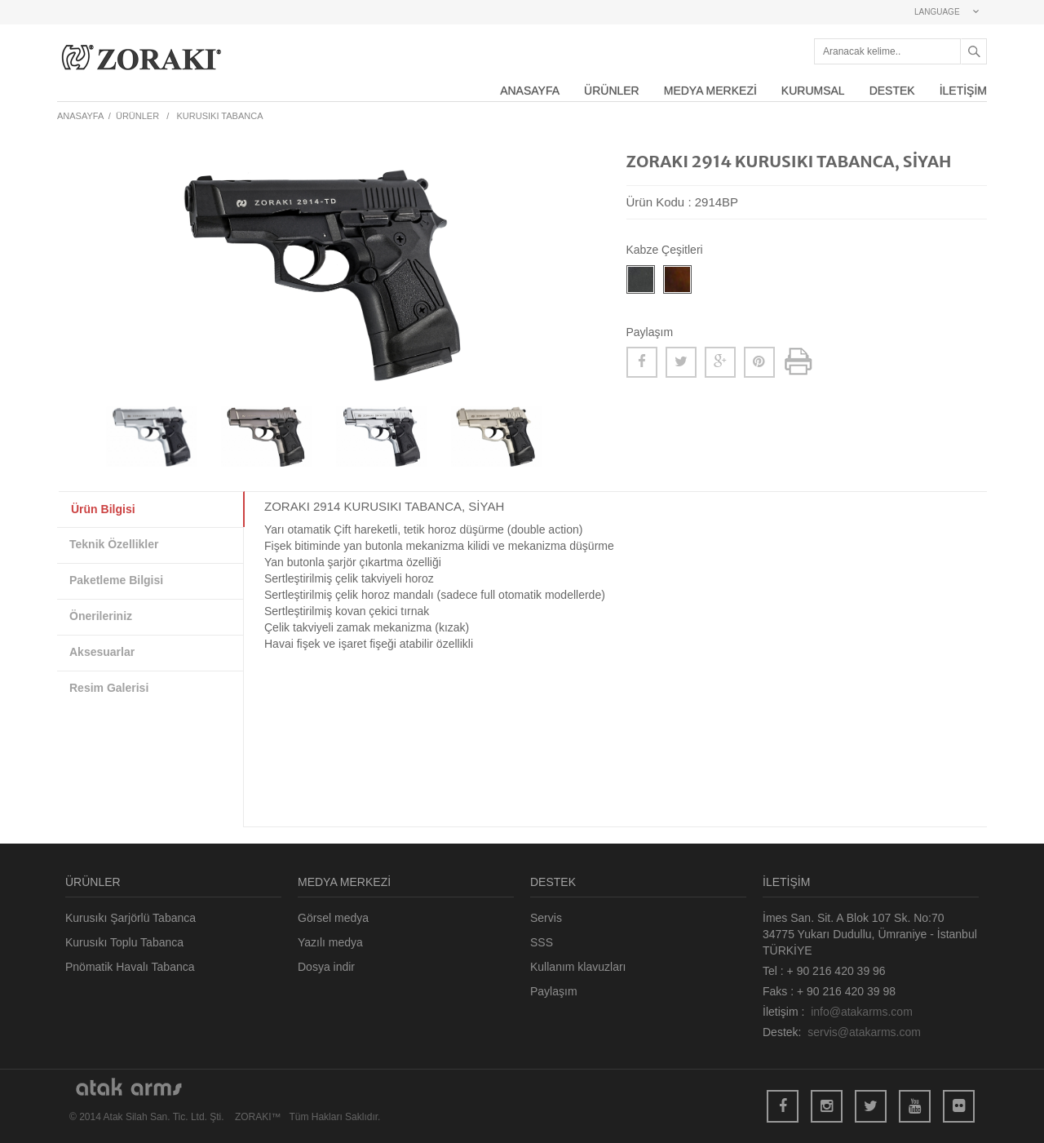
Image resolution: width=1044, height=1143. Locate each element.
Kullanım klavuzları (578, 966)
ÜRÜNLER (611, 90)
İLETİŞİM (963, 90)
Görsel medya (333, 917)
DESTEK (892, 90)
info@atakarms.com (862, 1011)
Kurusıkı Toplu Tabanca (124, 942)
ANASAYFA (530, 90)
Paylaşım (553, 991)
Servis (546, 917)
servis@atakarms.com (864, 1032)
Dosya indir (326, 966)
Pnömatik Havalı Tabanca (130, 966)
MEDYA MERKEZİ (710, 90)
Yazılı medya (330, 942)
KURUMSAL (813, 90)
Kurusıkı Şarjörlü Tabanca (130, 917)
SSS (541, 942)
